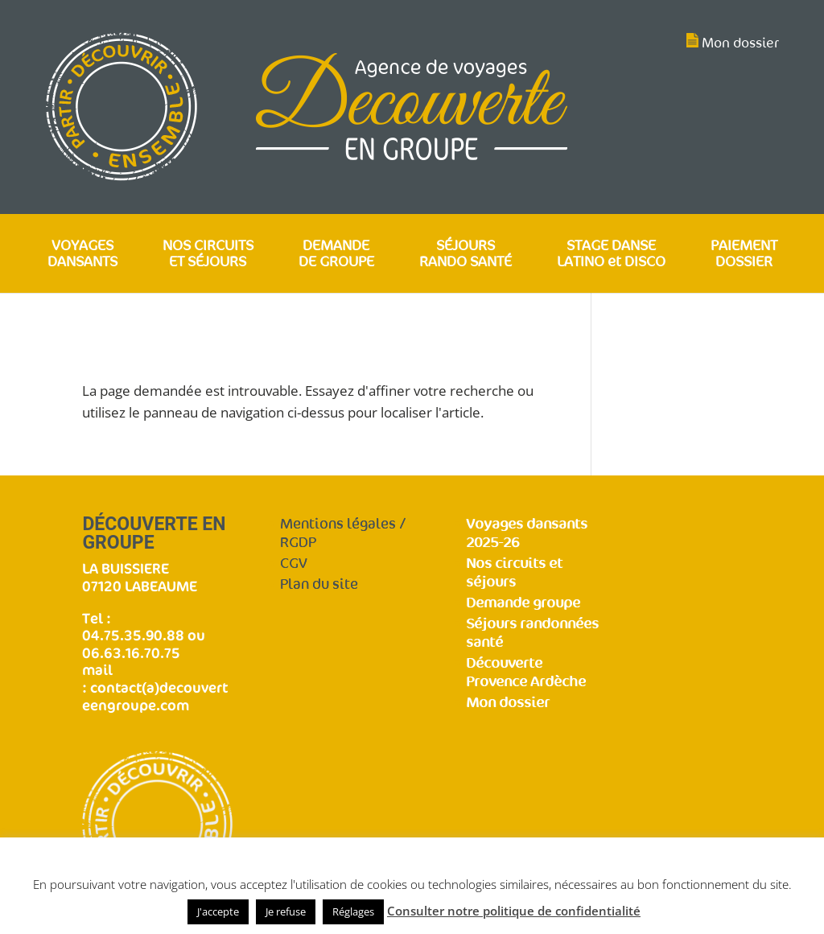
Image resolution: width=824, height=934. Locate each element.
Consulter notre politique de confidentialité (514, 911)
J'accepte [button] (218, 911)
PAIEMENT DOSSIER (744, 254)
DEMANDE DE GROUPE (336, 254)
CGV (293, 563)
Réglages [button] (353, 911)
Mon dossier (740, 43)
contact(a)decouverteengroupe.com (155, 696)
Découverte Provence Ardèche (526, 672)
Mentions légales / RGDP (343, 533)
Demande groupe (523, 603)
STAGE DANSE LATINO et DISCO (611, 254)
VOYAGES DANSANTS (82, 254)
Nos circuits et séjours (514, 572)
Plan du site (319, 584)
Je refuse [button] (286, 911)
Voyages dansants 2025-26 (526, 533)
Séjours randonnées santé (532, 633)
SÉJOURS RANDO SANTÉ (465, 254)
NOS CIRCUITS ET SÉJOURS (208, 254)
